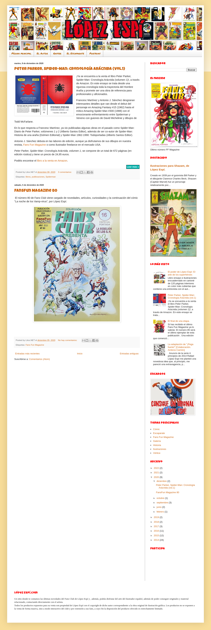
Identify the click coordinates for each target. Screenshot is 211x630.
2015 (157, 535)
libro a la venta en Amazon (52, 160)
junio (159, 507)
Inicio (79, 353)
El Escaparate (75, 53)
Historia (157, 445)
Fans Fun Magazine (34, 144)
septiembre (163, 502)
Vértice (156, 453)
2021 (157, 472)
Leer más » (133, 166)
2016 (157, 530)
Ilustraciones (159, 449)
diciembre (162, 481)
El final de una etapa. (179, 321)
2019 (157, 517)
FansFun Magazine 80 (35, 191)
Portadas (94, 53)
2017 (157, 526)
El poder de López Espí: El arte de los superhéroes (181, 273)
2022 (157, 468)
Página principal (21, 53)
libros (28, 176)
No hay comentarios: (68, 340)
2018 (157, 522)
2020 (157, 477)
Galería (157, 441)
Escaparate (159, 433)
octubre (161, 498)
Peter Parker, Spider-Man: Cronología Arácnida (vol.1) (69, 69)
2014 (157, 540)
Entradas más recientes (27, 353)
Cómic (156, 429)
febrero (161, 511)
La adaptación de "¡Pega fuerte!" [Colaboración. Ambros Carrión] (180, 347)
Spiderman (51, 176)
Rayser (57, 53)
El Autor (42, 53)
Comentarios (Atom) (39, 359)
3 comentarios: (65, 172)
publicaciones (38, 176)
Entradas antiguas (129, 353)
